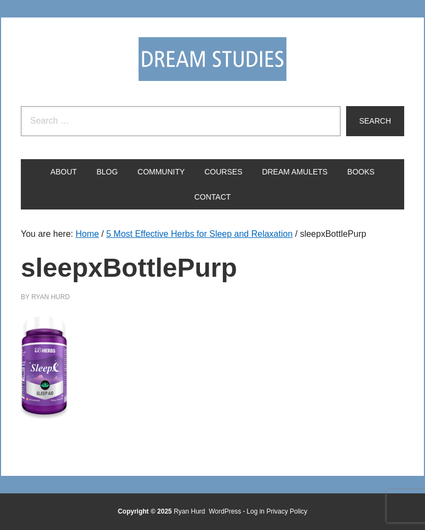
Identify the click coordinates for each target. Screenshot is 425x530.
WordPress (225, 511)
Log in (255, 511)
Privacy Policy (286, 511)
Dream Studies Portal (212, 59)
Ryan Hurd (190, 511)
